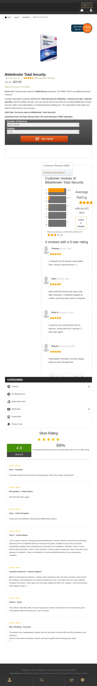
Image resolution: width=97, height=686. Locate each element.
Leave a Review (81, 223)
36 (68, 198)
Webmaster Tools (16, 401)
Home (9, 17)
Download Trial (13, 78)
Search (38, 679)
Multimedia (48, 409)
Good (58, 235)
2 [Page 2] (57, 376)
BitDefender (26, 17)
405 (69, 190)
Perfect (62, 235)
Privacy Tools (14, 424)
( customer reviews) (45, 78)
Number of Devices (17, 121)
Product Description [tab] (54, 172)
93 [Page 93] (76, 376)
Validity (11, 128)
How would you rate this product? (64, 231)
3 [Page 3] (63, 376)
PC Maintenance (16, 394)
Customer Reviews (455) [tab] (56, 165)
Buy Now (44, 139)
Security (16, 17)
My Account (6, 681)
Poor (49, 235)
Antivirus (48, 386)
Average (55, 235)
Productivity (14, 416)
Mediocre (52, 235)
